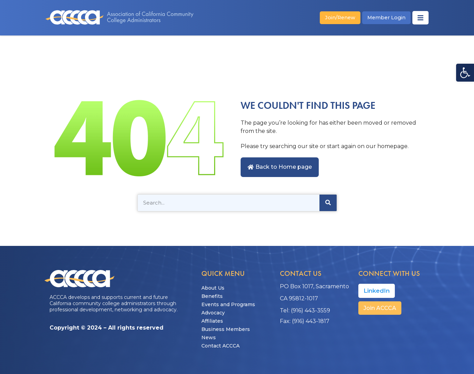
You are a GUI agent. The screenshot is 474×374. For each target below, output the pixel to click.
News (208, 337)
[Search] (328, 203)
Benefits (212, 296)
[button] (465, 73)
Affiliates (212, 321)
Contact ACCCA (220, 346)
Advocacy (213, 313)
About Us (212, 288)
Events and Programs (228, 304)
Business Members (225, 329)
